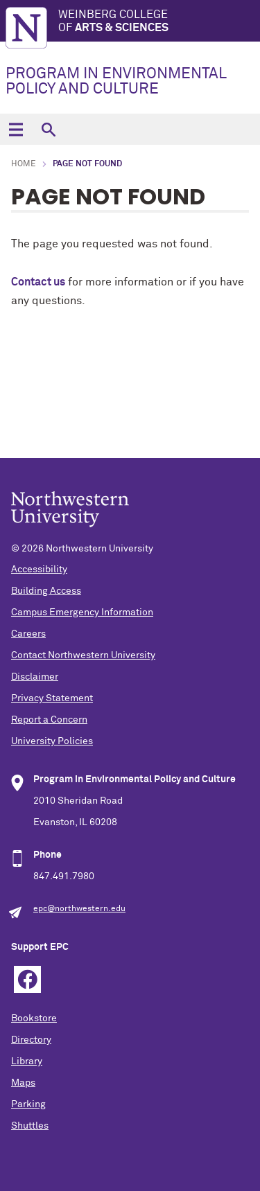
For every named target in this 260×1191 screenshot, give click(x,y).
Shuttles (30, 1126)
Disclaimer (34, 677)
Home (23, 164)
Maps (23, 1083)
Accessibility (39, 569)
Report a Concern (49, 720)
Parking (28, 1104)
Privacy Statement (52, 698)
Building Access (46, 591)
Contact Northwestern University (83, 655)
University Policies (52, 741)
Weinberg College (159, 22)
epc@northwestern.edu (79, 909)
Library (26, 1061)
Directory (31, 1040)
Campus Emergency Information (82, 612)
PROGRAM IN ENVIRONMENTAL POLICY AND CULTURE (116, 82)
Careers (28, 634)
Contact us (38, 282)
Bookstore (34, 1018)
